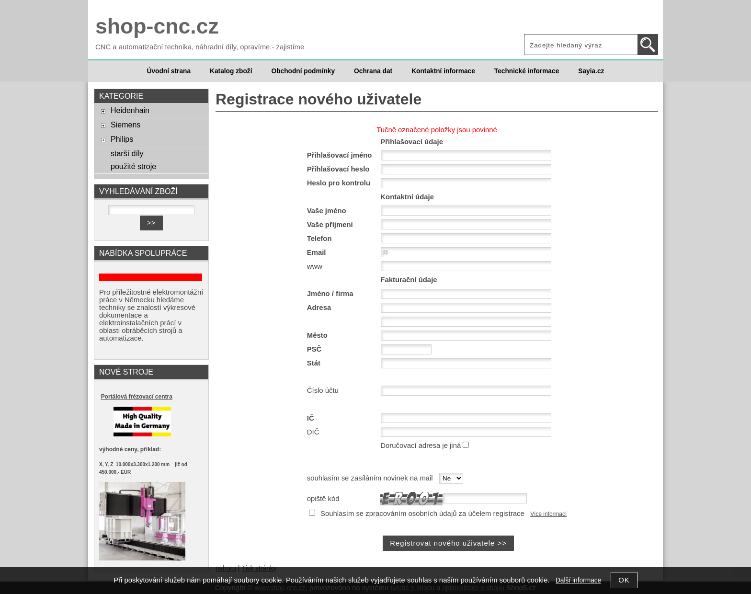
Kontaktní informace (443, 71)
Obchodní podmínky (303, 71)
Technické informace (526, 71)
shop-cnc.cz (157, 26)
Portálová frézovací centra (136, 396)
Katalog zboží (231, 71)
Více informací (548, 514)
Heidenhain (130, 110)
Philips (122, 139)
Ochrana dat (373, 71)
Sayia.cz (591, 71)
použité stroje (133, 166)
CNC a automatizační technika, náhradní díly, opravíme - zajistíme (199, 47)
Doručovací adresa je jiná (420, 445)
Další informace (578, 580)
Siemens (125, 124)
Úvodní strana (169, 71)
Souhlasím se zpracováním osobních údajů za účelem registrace (422, 513)
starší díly (127, 153)
